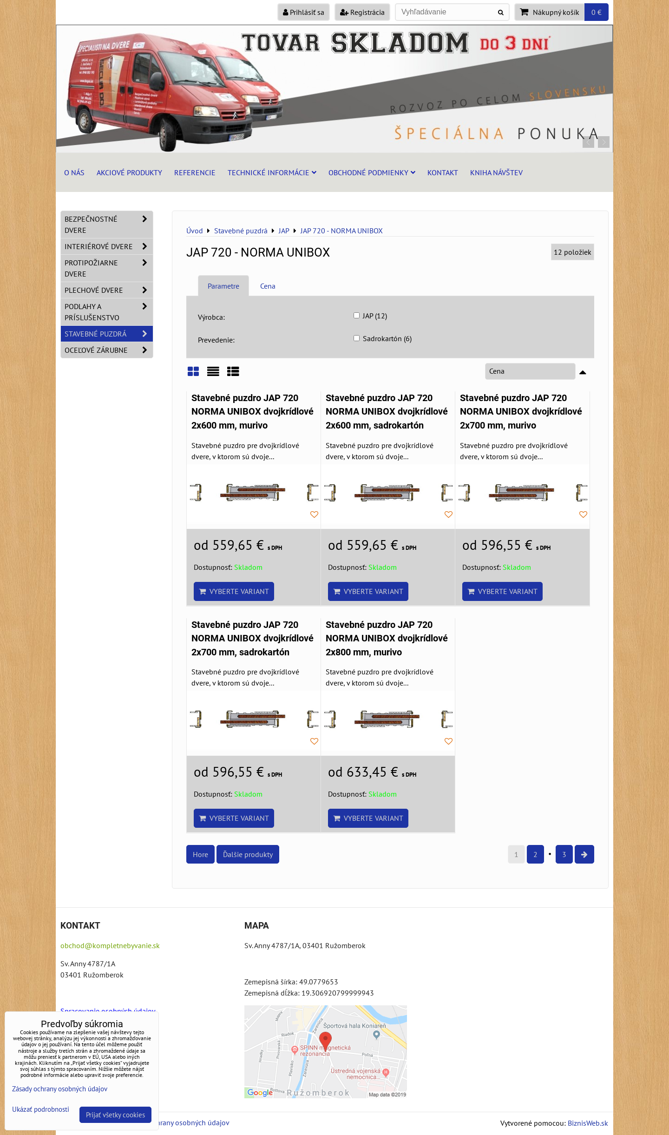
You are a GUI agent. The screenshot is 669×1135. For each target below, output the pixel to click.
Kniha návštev (496, 172)
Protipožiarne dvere (109, 268)
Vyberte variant (234, 591)
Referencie (195, 172)
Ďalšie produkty (248, 854)
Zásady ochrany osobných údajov (177, 1122)
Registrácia (362, 12)
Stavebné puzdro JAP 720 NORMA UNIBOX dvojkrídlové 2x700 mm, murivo (521, 412)
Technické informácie (272, 172)
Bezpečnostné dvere (109, 224)
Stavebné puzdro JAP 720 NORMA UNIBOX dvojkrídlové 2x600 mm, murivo (252, 412)
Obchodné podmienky (371, 172)
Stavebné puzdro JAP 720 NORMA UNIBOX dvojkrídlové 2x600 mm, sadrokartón (387, 412)
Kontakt (442, 172)
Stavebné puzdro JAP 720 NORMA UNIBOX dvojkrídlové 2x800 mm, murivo (387, 639)
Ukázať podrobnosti (40, 1110)
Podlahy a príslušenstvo (109, 311)
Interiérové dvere (109, 246)
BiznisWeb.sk (588, 1123)
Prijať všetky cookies (115, 1114)
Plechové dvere (109, 290)
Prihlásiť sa (303, 12)
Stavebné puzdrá (109, 334)
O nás (74, 172)
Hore (200, 854)
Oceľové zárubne (109, 350)
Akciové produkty (129, 172)
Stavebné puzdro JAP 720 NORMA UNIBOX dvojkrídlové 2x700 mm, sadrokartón (252, 639)
